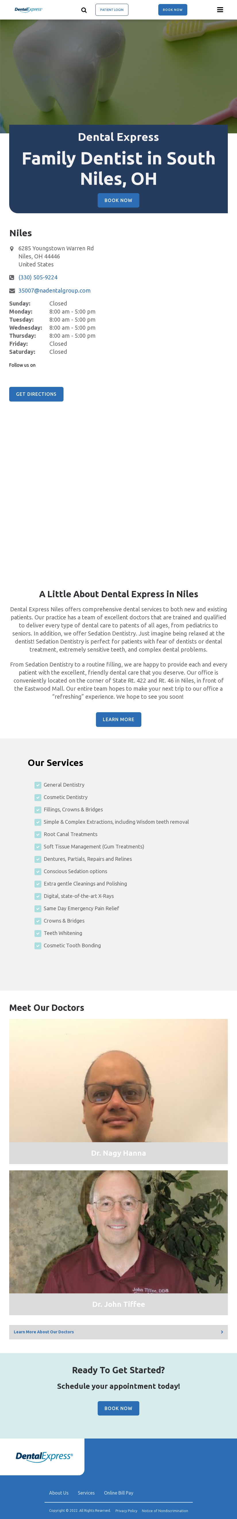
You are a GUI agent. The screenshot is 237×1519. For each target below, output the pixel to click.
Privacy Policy (126, 1511)
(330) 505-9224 (37, 277)
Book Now (173, 9)
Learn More (118, 719)
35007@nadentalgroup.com (54, 290)
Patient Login (112, 9)
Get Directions (36, 394)
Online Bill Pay (118, 1492)
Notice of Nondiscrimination (165, 1511)
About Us (59, 1492)
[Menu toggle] (220, 10)
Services (86, 1492)
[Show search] (84, 9)
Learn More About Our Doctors (44, 1332)
